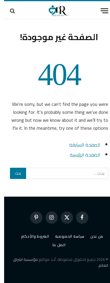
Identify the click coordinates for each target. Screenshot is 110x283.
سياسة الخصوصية (66, 236)
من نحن (92, 236)
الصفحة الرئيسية (81, 154)
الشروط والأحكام (31, 236)
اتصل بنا (55, 244)
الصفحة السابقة (80, 144)
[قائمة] (100, 10)
